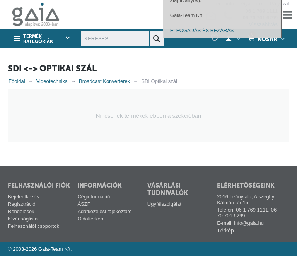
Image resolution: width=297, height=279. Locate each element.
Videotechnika (52, 81)
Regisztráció (22, 204)
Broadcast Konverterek (104, 81)
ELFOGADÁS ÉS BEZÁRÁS (202, 268)
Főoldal (17, 81)
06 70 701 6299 (260, 18)
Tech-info (223, 4)
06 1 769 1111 (262, 11)
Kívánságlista (23, 219)
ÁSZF (83, 204)
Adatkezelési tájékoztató (104, 211)
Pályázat (279, 4)
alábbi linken (191, 170)
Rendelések (21, 211)
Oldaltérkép (90, 219)
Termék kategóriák (38, 39)
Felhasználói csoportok (33, 226)
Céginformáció (93, 197)
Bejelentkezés (23, 197)
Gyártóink (252, 4)
